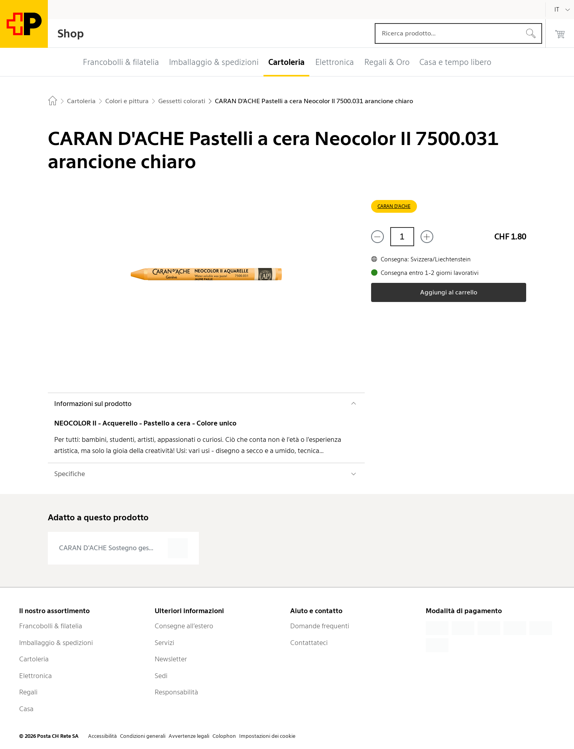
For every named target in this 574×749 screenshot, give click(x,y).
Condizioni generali (142, 736)
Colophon (224, 736)
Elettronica (35, 676)
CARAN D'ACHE (394, 206)
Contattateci (309, 643)
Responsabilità (176, 692)
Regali (28, 692)
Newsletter (171, 659)
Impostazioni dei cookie (267, 736)
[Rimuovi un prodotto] (377, 236)
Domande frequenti (319, 626)
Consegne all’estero (184, 626)
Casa (26, 709)
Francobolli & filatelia (50, 626)
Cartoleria (34, 659)
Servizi (164, 643)
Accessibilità (102, 736)
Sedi (161, 676)
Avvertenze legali (189, 736)
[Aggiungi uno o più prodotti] (427, 236)
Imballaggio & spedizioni (56, 643)
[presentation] (123, 548)
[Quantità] (402, 236)
